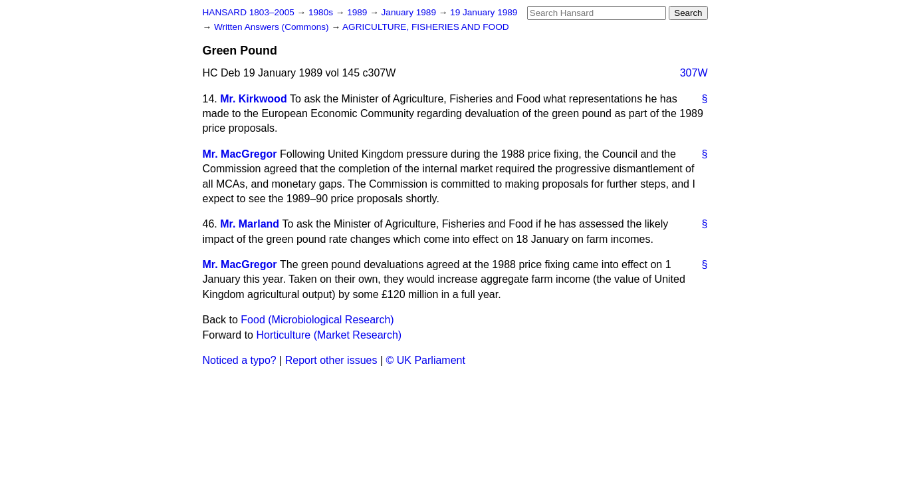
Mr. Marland (249, 224)
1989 (358, 12)
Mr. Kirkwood (253, 98)
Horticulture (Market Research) (328, 335)
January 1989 (410, 12)
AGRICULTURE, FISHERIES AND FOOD (425, 27)
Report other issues (331, 360)
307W (694, 73)
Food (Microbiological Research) (317, 319)
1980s (322, 12)
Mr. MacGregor (240, 154)
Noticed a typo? (240, 360)
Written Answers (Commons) (273, 27)
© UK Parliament (425, 360)
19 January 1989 (483, 12)
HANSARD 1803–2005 (248, 12)
